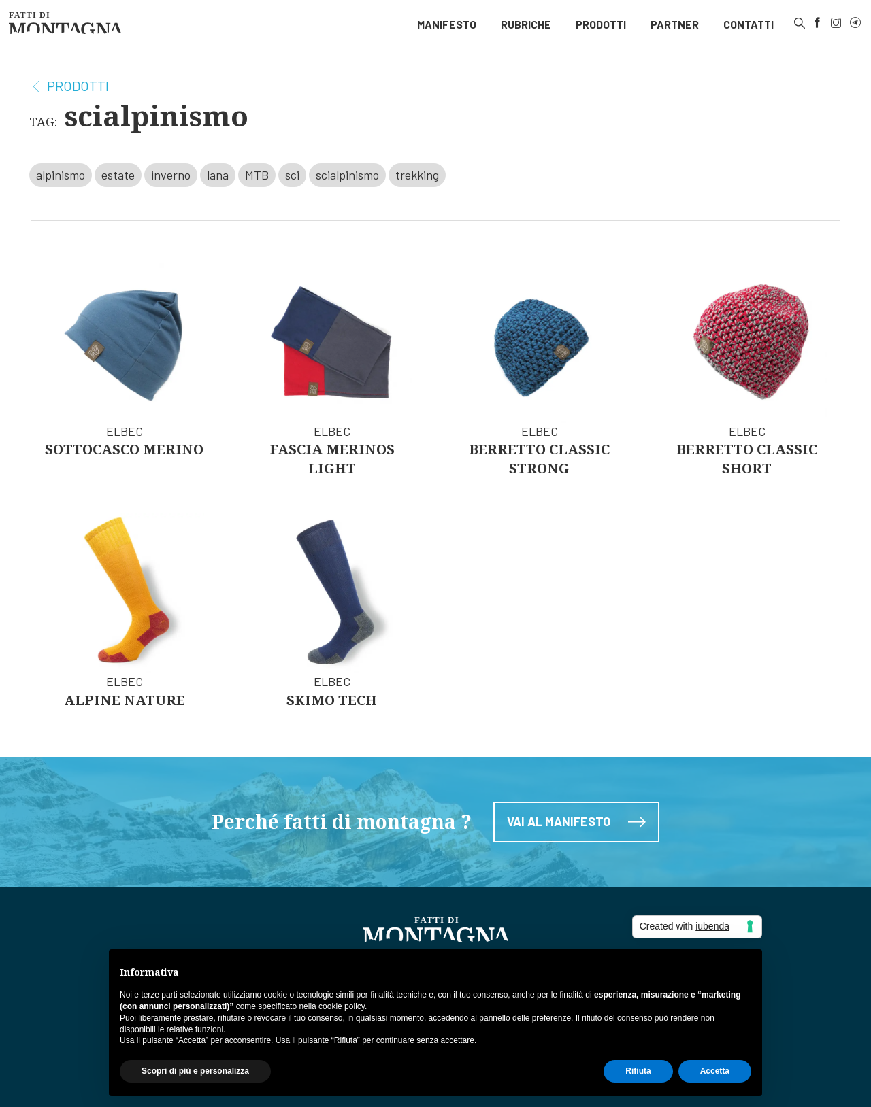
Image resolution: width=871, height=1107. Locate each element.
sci (292, 174)
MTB (257, 174)
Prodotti (601, 24)
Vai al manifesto (576, 831)
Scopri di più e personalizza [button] (195, 1071)
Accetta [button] (714, 1071)
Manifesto (446, 24)
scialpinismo (347, 174)
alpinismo (60, 174)
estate (118, 174)
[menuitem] (446, 24)
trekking (417, 174)
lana (218, 174)
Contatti (748, 24)
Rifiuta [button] (638, 1071)
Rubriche (526, 24)
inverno (171, 174)
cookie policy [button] (341, 1006)
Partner (675, 24)
